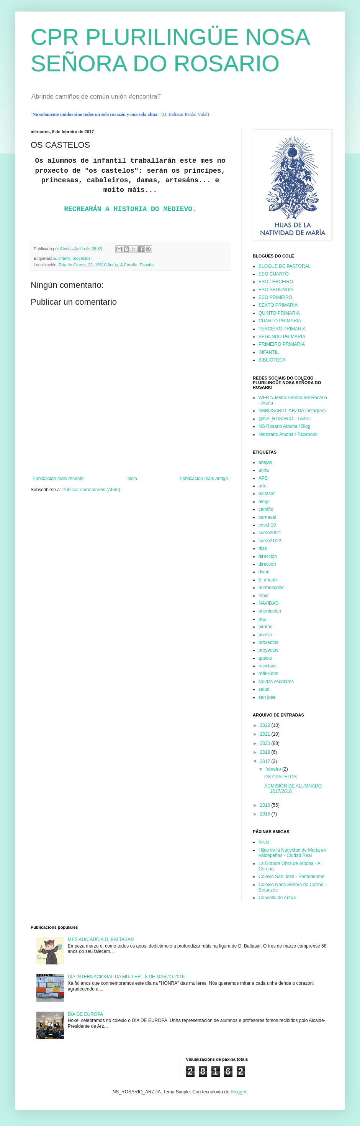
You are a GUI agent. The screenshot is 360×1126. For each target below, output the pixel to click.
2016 (266, 805)
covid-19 (267, 525)
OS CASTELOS (280, 776)
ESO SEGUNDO (276, 289)
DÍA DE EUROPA (85, 1014)
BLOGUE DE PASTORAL (285, 266)
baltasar (267, 493)
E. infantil (61, 258)
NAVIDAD (268, 603)
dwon (264, 572)
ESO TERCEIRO (276, 281)
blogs (264, 501)
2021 (266, 734)
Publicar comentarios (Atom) (91, 489)
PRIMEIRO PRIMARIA (282, 344)
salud (264, 689)
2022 (266, 725)
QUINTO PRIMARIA (279, 313)
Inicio (131, 478)
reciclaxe (268, 666)
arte (263, 486)
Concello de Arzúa (277, 897)
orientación (270, 611)
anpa (264, 470)
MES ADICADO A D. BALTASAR (101, 939)
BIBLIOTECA (272, 360)
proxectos (268, 642)
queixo (265, 658)
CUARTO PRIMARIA (280, 321)
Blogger (238, 1092)
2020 (266, 743)
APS (263, 478)
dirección (268, 556)
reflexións (268, 673)
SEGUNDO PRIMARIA (282, 336)
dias (263, 548)
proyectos (81, 258)
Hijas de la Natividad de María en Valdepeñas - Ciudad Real (292, 852)
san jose (267, 697)
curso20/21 (270, 532)
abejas (265, 462)
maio (263, 595)
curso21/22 (270, 540)
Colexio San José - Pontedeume (291, 876)
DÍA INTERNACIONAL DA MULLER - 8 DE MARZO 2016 (126, 976)
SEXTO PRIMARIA (278, 305)
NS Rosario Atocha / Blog (284, 426)
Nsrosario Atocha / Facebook (288, 434)
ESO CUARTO (274, 274)
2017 (266, 761)
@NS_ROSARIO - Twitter (285, 418)
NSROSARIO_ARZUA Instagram (292, 410)
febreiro (273, 769)
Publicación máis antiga (204, 478)
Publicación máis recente (58, 478)
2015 (266, 814)
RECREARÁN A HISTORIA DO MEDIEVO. (130, 209)
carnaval (267, 517)
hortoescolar (271, 587)
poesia (265, 634)
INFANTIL (269, 352)
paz (262, 619)
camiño (266, 509)
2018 (266, 752)
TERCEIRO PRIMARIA (282, 329)
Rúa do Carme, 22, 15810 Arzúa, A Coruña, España (106, 265)
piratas (265, 626)
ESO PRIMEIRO (275, 297)
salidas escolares (276, 681)
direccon (267, 564)
